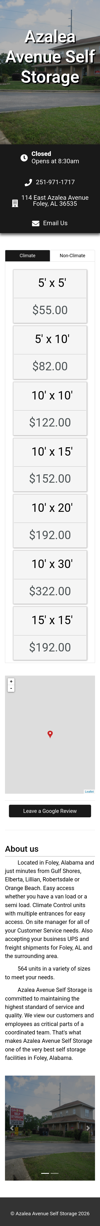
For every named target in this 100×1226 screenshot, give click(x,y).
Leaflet (89, 791)
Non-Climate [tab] (72, 255)
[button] (11, 1128)
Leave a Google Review (50, 811)
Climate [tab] (27, 255)
